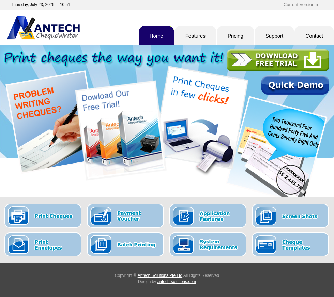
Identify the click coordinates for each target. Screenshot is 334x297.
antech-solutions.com (176, 281)
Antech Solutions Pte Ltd (160, 275)
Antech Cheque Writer (66, 28)
